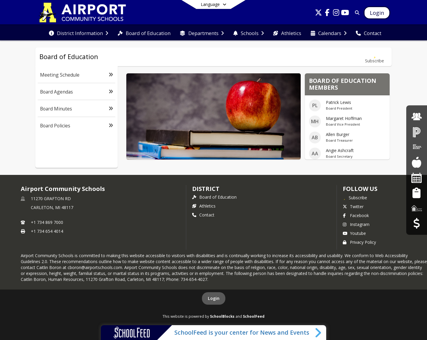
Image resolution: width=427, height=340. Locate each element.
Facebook (356, 215)
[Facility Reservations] (416, 177)
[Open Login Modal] (377, 12)
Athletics (204, 206)
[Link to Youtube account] (345, 13)
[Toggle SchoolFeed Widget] (318, 332)
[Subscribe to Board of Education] (374, 57)
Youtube (354, 233)
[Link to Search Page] (356, 12)
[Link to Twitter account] (318, 13)
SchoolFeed (254, 316)
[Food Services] (416, 162)
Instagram (356, 224)
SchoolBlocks (222, 316)
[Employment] (416, 116)
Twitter (353, 206)
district (205, 189)
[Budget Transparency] (416, 223)
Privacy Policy (359, 242)
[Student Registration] (416, 193)
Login (213, 298)
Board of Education (214, 197)
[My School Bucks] (416, 147)
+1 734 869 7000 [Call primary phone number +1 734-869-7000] (47, 222)
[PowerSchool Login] (416, 131)
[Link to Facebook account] (327, 13)
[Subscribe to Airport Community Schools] (355, 197)
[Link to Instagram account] (336, 13)
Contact (203, 215)
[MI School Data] (416, 208)
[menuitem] (78, 32)
